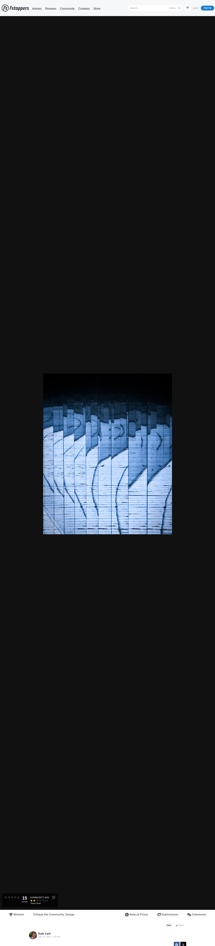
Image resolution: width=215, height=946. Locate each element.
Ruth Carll (44, 933)
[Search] (148, 8)
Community (67, 8)
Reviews (50, 8)
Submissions (167, 914)
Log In (195, 8)
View (169, 925)
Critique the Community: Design (53, 914)
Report (180, 925)
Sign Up (207, 8)
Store (96, 8)
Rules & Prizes (136, 914)
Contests (84, 8)
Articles (37, 8)
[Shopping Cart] (187, 8)
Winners (16, 914)
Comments (196, 914)
